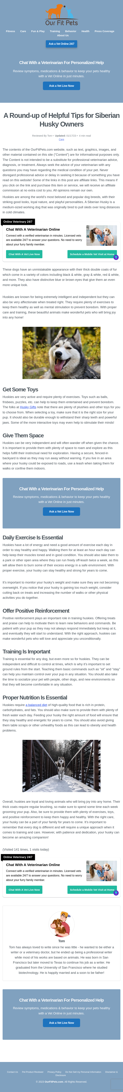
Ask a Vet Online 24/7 (61, 43)
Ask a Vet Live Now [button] (61, 85)
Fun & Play (38, 31)
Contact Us (13, 1072)
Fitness (10, 31)
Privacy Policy (55, 1072)
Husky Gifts (28, 407)
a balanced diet (36, 705)
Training (55, 31)
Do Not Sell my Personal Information (83, 1072)
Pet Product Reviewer (33, 1072)
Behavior (70, 31)
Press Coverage (104, 31)
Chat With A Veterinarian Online (33, 229)
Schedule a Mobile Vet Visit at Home (92, 254)
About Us (63, 35)
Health (85, 31)
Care (23, 31)
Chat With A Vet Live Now (24, 254)
